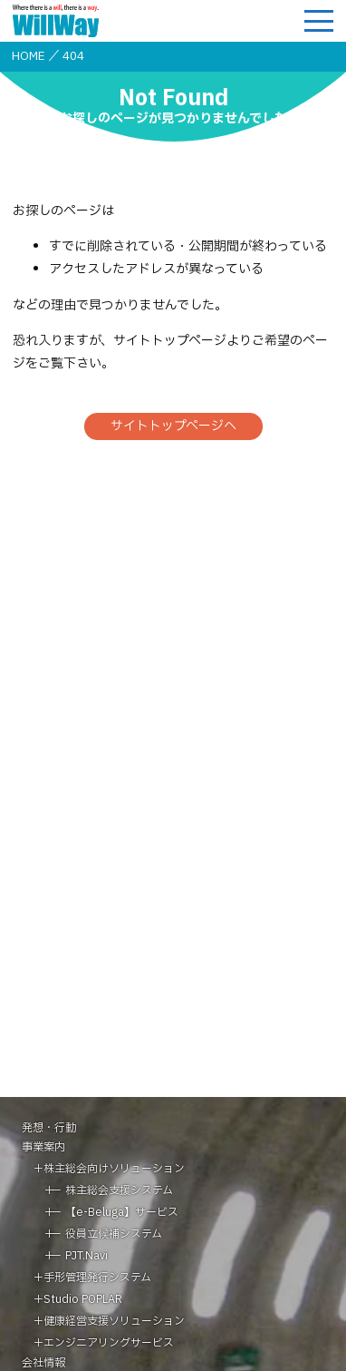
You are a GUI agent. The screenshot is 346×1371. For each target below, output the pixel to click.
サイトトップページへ (173, 426)
